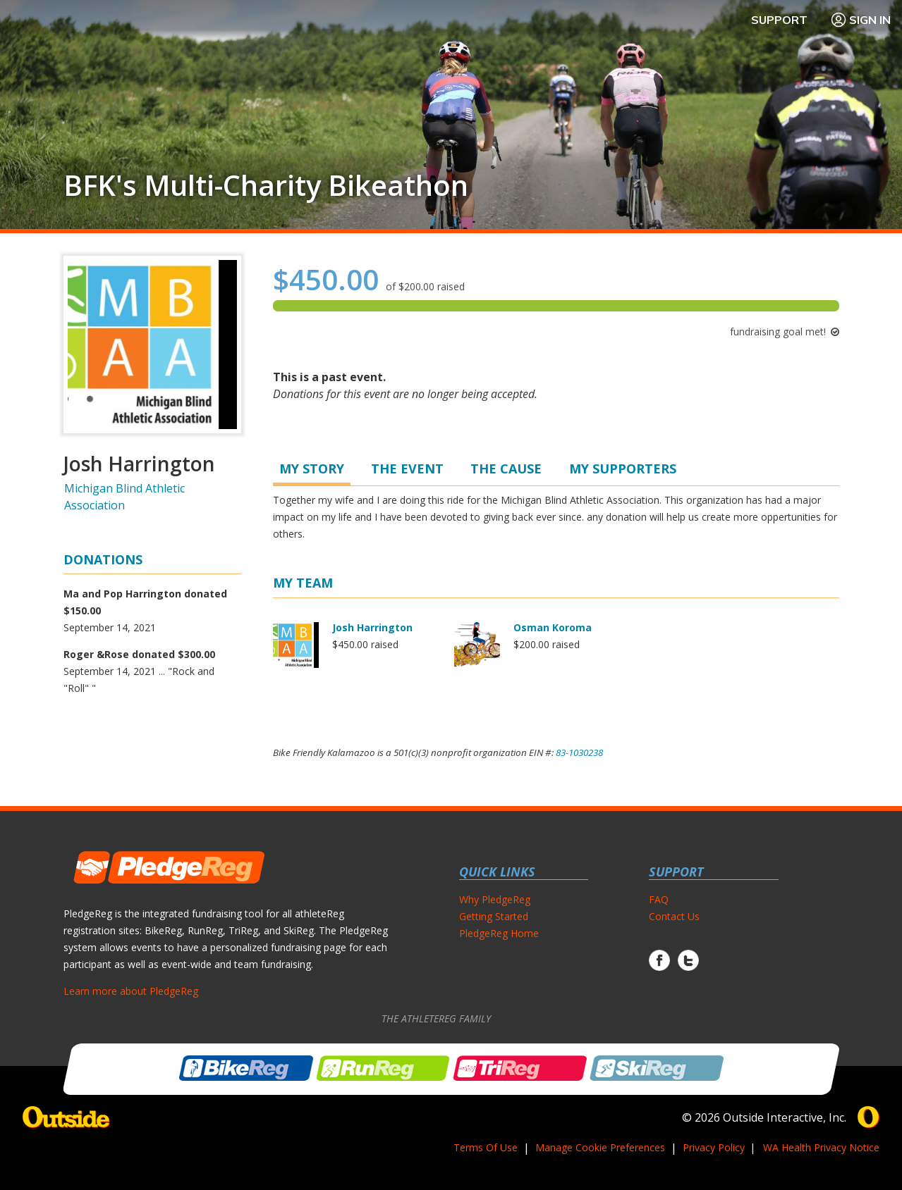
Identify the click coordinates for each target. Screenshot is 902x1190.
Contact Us (674, 916)
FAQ (659, 899)
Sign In (860, 19)
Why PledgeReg (494, 899)
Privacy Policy (714, 1147)
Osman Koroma (552, 627)
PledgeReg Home (499, 933)
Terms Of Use (485, 1147)
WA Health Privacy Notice (821, 1147)
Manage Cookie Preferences (600, 1147)
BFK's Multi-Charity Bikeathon (265, 185)
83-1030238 (579, 752)
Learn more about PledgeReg (130, 991)
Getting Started (493, 916)
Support (779, 20)
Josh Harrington (372, 627)
